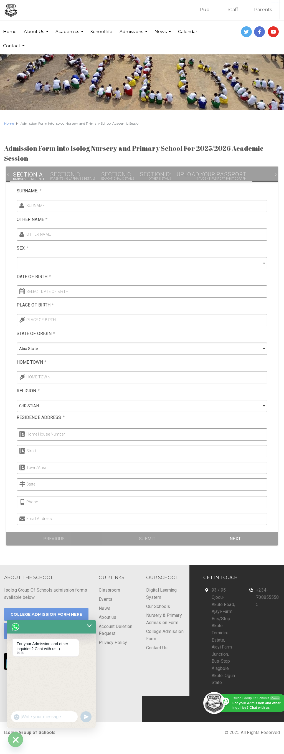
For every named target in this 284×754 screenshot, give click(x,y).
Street (22, 451)
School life (101, 31)
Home (10, 31)
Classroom (109, 590)
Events (105, 599)
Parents (263, 9)
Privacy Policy (113, 642)
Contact (11, 45)
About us (107, 617)
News (160, 31)
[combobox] (137, 263)
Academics (67, 31)
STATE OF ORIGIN (31, 333)
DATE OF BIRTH (29, 276)
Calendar (187, 31)
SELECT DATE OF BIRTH (43, 291)
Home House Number (36, 434)
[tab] (28, 174)
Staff (233, 9)
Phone (27, 502)
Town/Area (27, 467)
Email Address (34, 518)
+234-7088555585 (267, 597)
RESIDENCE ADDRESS (36, 417)
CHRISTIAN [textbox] (24, 406)
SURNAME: (28, 190)
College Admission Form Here (46, 614)
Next (235, 538)
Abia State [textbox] (23, 348)
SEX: (18, 248)
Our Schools (158, 606)
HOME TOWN (27, 362)
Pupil (206, 9)
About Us (34, 31)
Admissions (131, 31)
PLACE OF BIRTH (30, 305)
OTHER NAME (27, 219)
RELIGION (23, 390)
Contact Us (157, 647)
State (21, 484)
